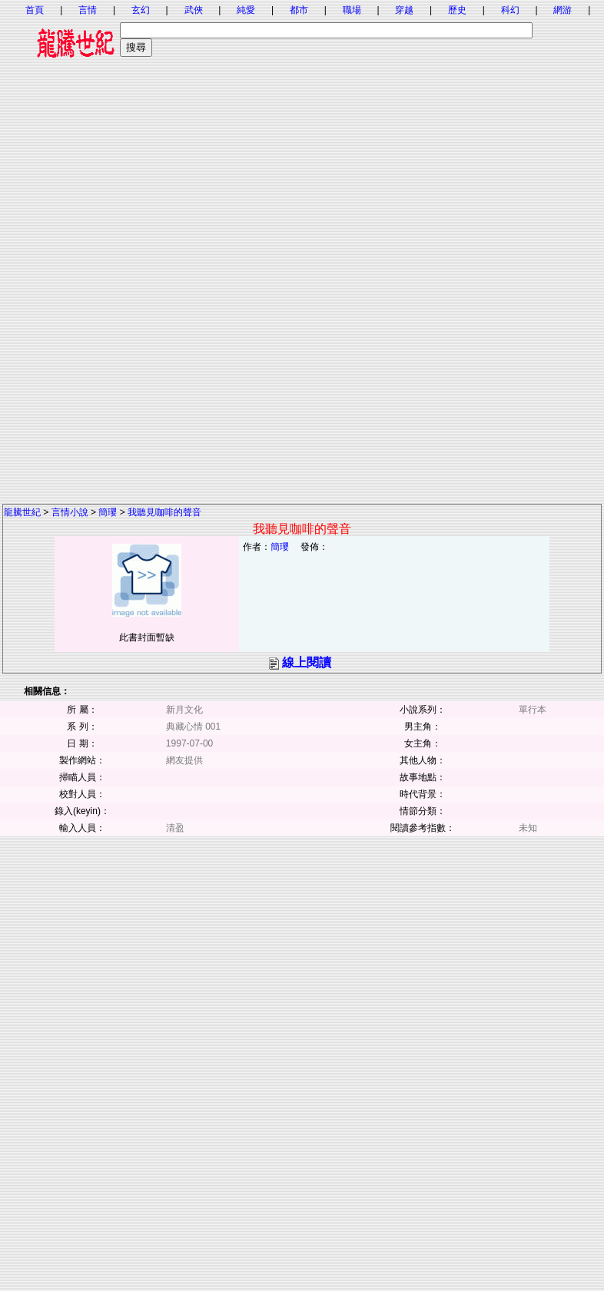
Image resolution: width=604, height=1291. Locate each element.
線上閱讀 (306, 662)
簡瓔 (107, 512)
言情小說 (69, 512)
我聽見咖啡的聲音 (164, 512)
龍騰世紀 (22, 512)
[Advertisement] (302, 176)
